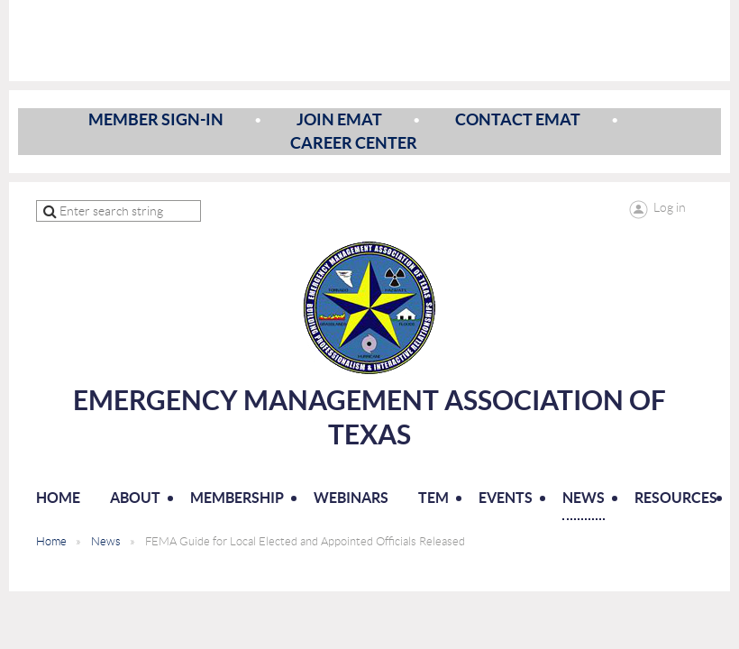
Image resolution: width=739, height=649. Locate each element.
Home (51, 541)
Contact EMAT (517, 119)
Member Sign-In (156, 119)
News (106, 541)
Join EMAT (339, 119)
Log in (669, 207)
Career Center (353, 142)
